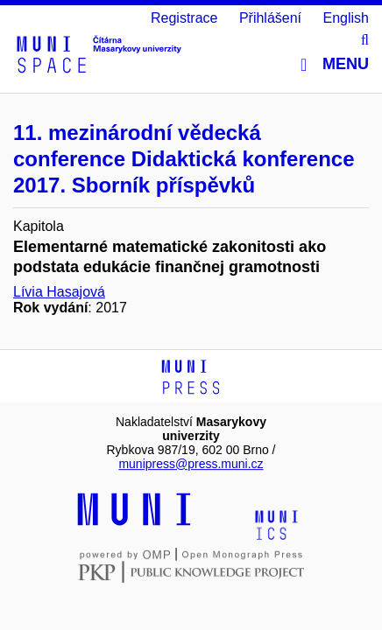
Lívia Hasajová (59, 291)
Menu (335, 64)
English (346, 17)
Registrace (184, 17)
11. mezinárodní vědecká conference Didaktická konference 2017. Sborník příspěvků (184, 159)
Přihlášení (270, 17)
